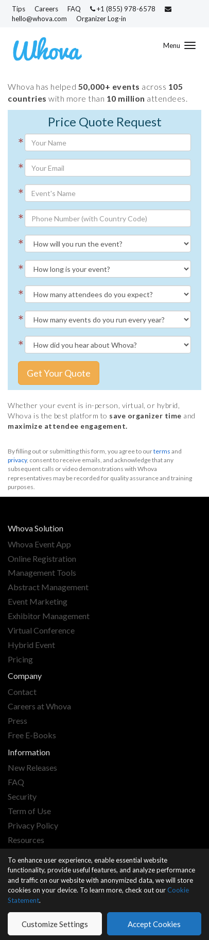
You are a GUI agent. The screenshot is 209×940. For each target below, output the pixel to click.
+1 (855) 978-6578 (123, 9)
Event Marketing (37, 601)
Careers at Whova (39, 706)
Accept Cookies (154, 924)
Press (17, 720)
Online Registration (42, 558)
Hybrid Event (31, 645)
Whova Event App (39, 544)
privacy (17, 460)
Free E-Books (32, 735)
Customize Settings (55, 924)
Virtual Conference (41, 630)
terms (161, 451)
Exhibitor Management (49, 616)
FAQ (74, 9)
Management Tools (42, 572)
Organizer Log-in (101, 18)
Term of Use (29, 811)
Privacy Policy (33, 825)
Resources (26, 840)
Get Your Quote (59, 373)
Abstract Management (48, 587)
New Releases (32, 767)
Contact (22, 691)
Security (22, 796)
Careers (46, 9)
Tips (18, 9)
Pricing (20, 659)
